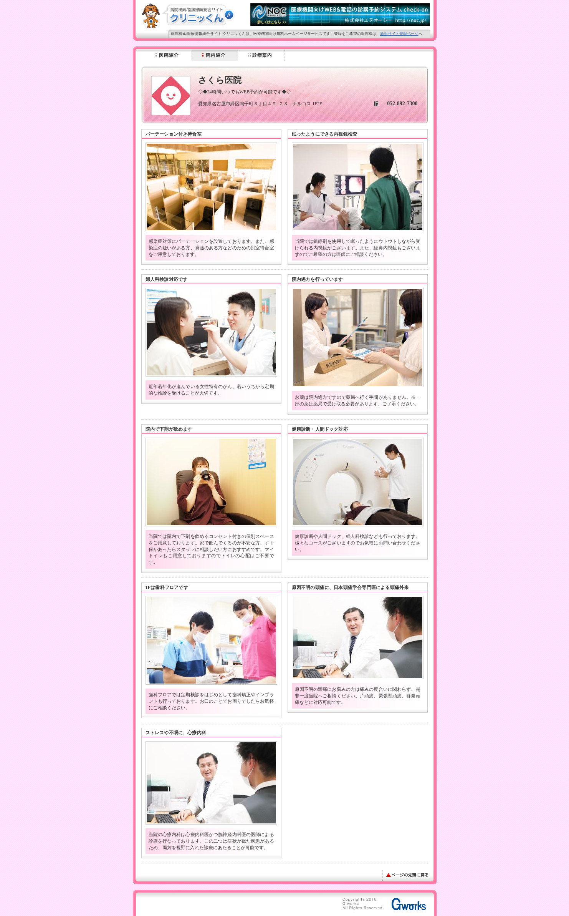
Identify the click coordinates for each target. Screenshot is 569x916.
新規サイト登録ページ (399, 34)
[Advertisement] (235, 905)
